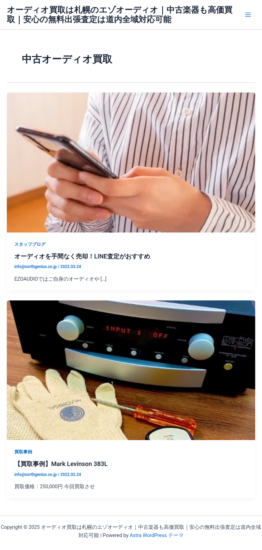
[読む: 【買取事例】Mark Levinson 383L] (131, 370)
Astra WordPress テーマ (156, 535)
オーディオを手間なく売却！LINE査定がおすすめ (82, 256)
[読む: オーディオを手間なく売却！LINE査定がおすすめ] (131, 162)
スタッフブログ (29, 244)
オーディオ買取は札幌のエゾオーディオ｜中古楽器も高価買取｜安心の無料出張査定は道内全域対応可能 (119, 14)
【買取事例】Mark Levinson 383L (60, 463)
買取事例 (23, 451)
